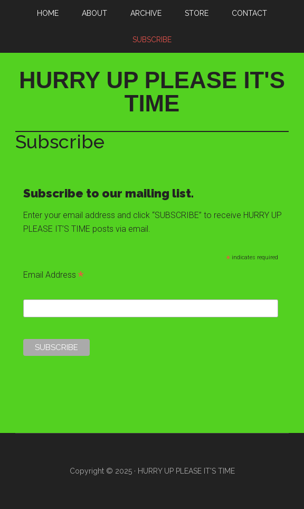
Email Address (53, 276)
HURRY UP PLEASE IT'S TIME (152, 91)
